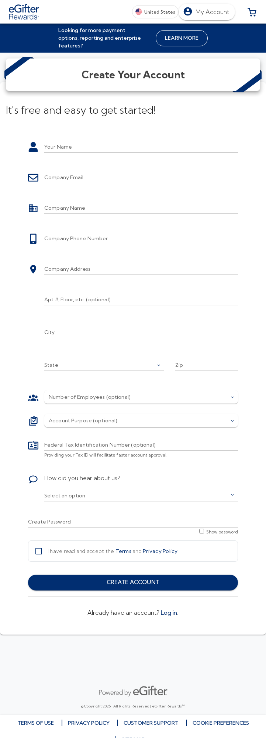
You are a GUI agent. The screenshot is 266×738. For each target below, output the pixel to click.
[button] (252, 12)
